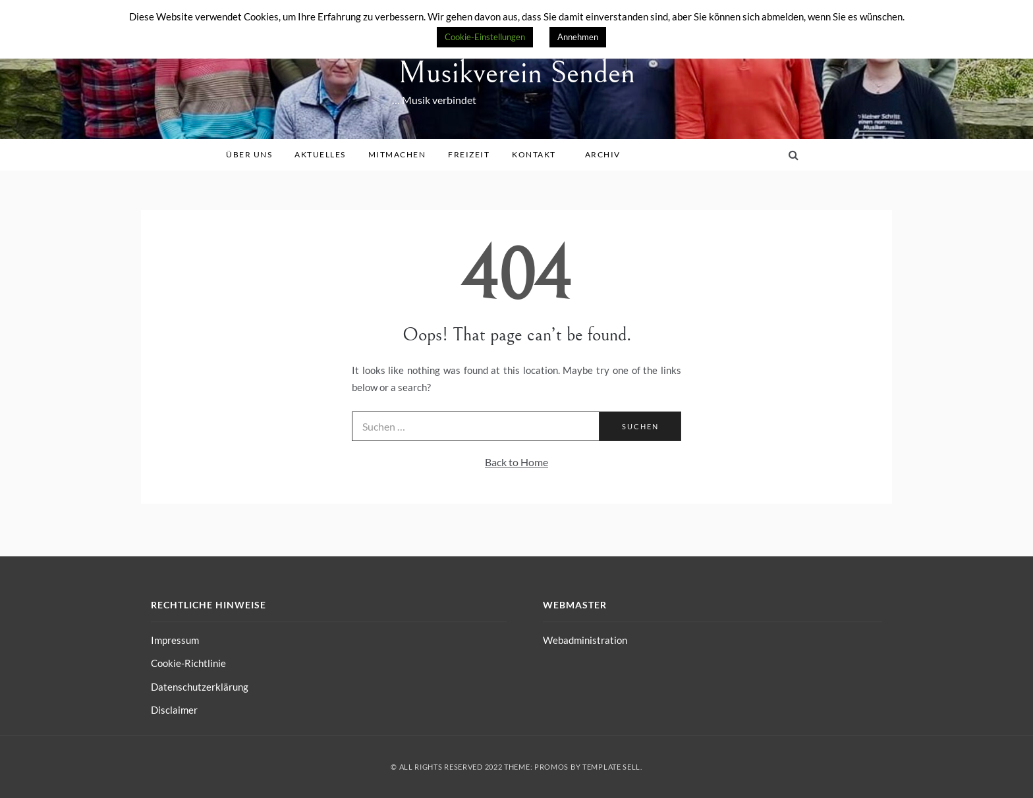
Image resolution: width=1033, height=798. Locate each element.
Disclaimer (174, 710)
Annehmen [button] (577, 37)
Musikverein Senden (516, 73)
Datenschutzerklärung (199, 687)
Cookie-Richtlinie (188, 663)
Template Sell (611, 766)
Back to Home (516, 462)
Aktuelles (324, 154)
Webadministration (585, 640)
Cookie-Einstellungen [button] (485, 37)
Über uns (253, 154)
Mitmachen (401, 154)
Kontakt (538, 154)
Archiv (607, 154)
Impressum (175, 640)
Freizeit (473, 154)
